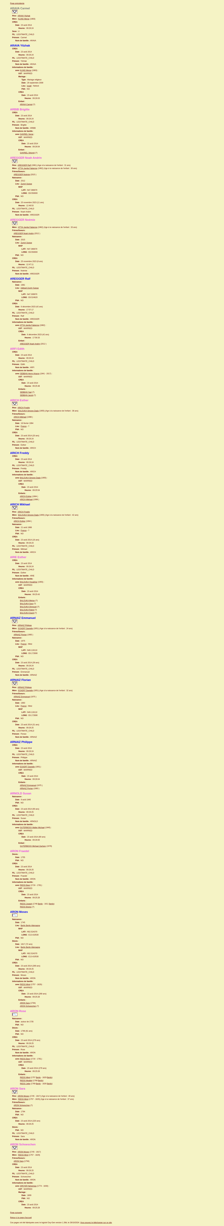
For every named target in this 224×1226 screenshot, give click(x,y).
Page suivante (16, 1213)
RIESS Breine (25, 907)
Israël (29, 86)
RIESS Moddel (26, 1080)
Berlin (40, 904)
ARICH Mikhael (20, 417)
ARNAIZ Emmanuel (22, 697)
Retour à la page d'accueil (21, 1218)
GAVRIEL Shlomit (27, 153)
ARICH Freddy (24, 408)
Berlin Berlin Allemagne (30, 925)
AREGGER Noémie (22, 174)
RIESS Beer (25, 885)
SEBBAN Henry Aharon (29, 374)
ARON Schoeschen (28, 1006)
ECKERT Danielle (25, 628)
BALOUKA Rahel (27, 610)
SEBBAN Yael (26, 392)
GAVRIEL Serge (26, 134)
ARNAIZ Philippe (25, 625)
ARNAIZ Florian (20, 635)
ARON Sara (25, 1003)
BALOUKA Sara (26, 604)
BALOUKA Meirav (27, 601)
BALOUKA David (27, 613)
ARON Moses (23, 1096)
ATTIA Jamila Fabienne (27, 168)
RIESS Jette (25, 1084)
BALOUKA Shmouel (28, 607)
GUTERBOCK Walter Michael (32, 827)
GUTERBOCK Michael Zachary (33, 846)
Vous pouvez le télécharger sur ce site (96, 1223)
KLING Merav (23, 19)
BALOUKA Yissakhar (28, 582)
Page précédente (17, 3)
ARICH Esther (26, 496)
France (23, 426)
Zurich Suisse (26, 184)
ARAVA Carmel (26, 104)
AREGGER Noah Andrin (24, 233)
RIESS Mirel (25, 984)
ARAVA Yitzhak (24, 16)
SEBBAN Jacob (26, 395)
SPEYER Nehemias (28, 1186)
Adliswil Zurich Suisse (30, 288)
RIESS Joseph (26, 904)
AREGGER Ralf (24, 165)
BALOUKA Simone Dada (28, 411)
